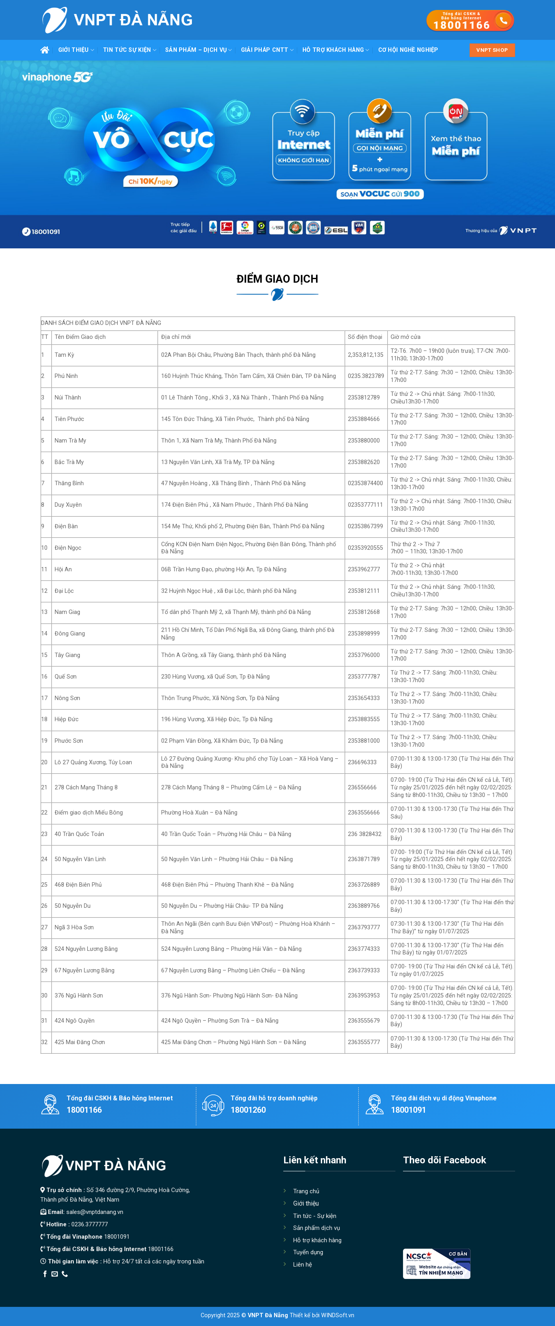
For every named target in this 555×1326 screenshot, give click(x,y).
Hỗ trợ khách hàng (335, 50)
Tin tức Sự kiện (129, 50)
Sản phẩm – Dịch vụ (198, 50)
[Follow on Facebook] (45, 1274)
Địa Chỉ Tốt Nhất (130, 1285)
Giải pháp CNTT (267, 50)
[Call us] (64, 1274)
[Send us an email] (54, 1274)
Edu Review (56, 1285)
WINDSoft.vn (337, 1315)
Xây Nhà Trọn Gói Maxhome (191, 1285)
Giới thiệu (76, 50)
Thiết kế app (91, 1285)
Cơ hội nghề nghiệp (408, 50)
